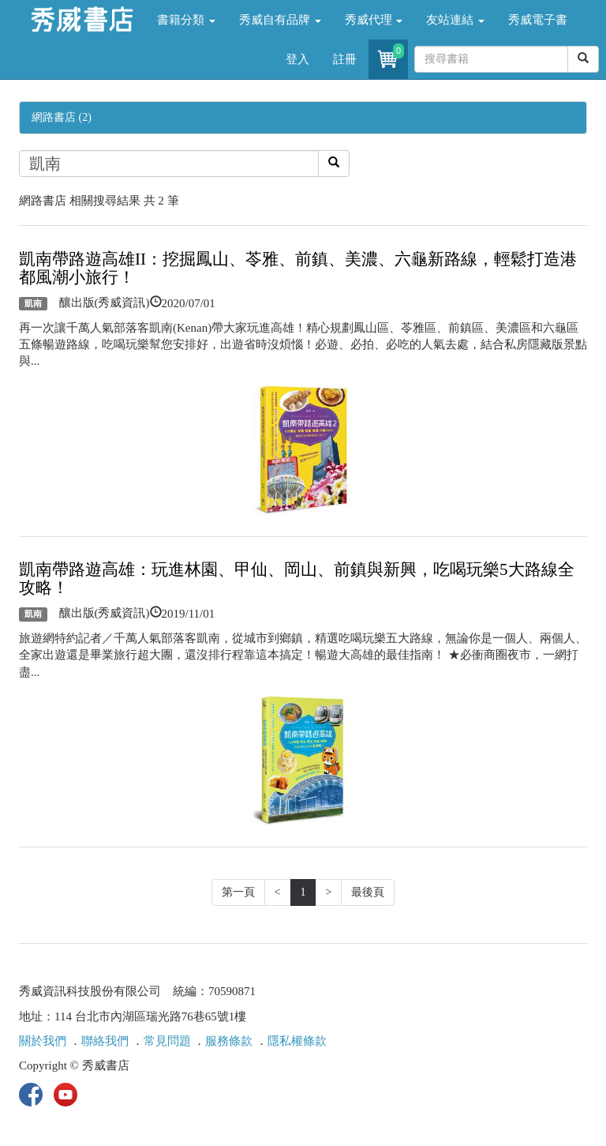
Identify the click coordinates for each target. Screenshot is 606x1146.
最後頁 (367, 892)
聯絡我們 (105, 1041)
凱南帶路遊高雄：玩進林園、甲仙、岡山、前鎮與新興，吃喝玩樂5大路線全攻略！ (296, 578)
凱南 (33, 303)
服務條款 (228, 1041)
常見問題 (167, 1041)
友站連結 (455, 19)
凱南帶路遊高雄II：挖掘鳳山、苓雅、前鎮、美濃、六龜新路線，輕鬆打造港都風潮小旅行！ (298, 268)
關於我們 (42, 1041)
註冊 (345, 59)
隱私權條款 (297, 1041)
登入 (297, 59)
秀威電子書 (537, 19)
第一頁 (238, 892)
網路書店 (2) (62, 117)
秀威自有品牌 (280, 19)
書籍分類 (186, 19)
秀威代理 (374, 19)
